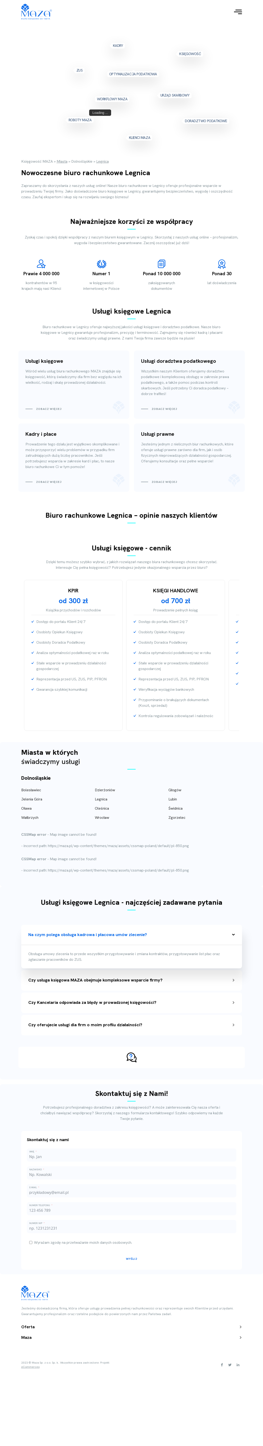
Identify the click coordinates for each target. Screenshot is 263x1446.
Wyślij (131, 1259)
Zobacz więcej (49, 409)
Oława (26, 808)
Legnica (101, 799)
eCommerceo (30, 1367)
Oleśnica (102, 808)
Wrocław (102, 817)
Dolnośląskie (36, 778)
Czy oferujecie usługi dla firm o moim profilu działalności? (131, 1024)
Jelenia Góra (31, 799)
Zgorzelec (176, 817)
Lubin (172, 799)
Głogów (174, 790)
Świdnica (175, 808)
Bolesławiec (31, 790)
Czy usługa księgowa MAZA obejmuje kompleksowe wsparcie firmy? (131, 980)
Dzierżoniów (105, 790)
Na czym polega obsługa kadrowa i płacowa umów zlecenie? (131, 934)
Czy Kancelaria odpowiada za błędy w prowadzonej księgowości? (131, 1002)
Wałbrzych (29, 817)
